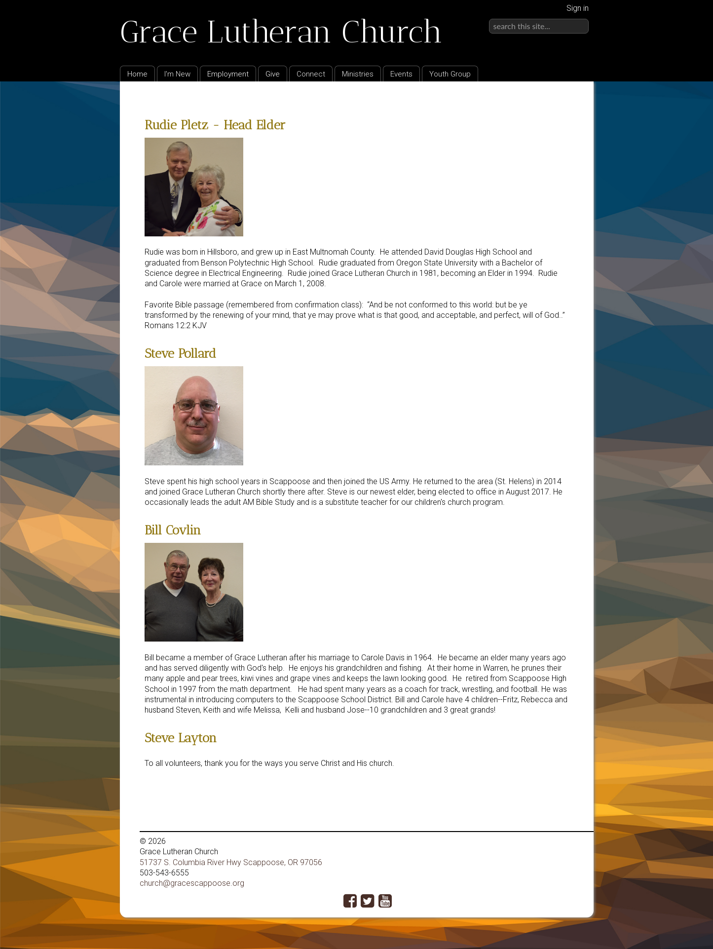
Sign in (577, 8)
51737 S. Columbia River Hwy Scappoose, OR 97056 (231, 862)
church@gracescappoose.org (192, 883)
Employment (228, 74)
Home (137, 74)
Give (272, 74)
